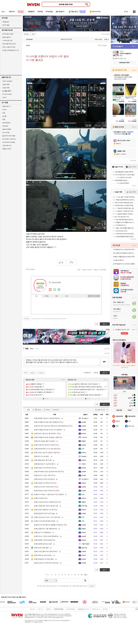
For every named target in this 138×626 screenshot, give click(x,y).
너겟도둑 (84, 437)
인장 (36, 296)
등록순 (31, 348)
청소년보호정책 (70, 609)
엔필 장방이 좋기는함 (43, 460)
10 (81, 574)
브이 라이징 (5, 132)
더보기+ (63, 379)
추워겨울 (84, 506)
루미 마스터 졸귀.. (41, 456)
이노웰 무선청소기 (118, 260)
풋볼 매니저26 (6, 148)
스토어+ (134, 70)
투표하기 (124, 333)
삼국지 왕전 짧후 (41, 547)
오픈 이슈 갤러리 (7, 81)
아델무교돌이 (86, 544)
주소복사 (26, 318)
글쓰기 (105, 404)
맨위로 (96, 372)
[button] (43, 398)
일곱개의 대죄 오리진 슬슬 (44, 513)
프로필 (46, 296)
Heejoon (84, 456)
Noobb (84, 464)
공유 (78, 269)
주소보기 (26, 34)
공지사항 (105, 609)
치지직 (4, 109)
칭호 (67, 296)
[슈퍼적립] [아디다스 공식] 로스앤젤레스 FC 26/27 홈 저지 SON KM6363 (124, 264)
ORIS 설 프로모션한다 (43, 555)
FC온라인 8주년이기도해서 (44, 445)
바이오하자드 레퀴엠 (8, 142)
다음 (85, 574)
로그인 (126, 12)
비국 (83, 449)
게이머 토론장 (106, 34)
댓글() (104, 45)
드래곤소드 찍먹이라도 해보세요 (46, 563)
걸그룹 (4, 116)
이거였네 (39, 498)
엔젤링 (84, 441)
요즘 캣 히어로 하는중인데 (44, 479)
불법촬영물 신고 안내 (83, 609)
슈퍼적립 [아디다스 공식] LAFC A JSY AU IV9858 (124, 249)
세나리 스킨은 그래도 (43, 475)
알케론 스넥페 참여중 (43, 540)
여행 (3, 119)
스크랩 (83, 269)
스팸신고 (96, 269)
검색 (85, 580)
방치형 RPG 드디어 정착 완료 (45, 449)
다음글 (32, 373)
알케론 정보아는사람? (43, 544)
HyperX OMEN (6, 129)
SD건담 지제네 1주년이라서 (45, 490)
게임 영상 (5, 126)
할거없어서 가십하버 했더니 (45, 464)
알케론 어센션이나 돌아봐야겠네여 (47, 418)
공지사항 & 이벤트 (7, 34)
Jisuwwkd (28, 39)
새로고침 (107, 348)
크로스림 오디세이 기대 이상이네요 (47, 517)
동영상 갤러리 (6, 37)
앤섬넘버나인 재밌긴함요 (44, 559)
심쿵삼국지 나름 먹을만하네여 (45, 528)
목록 (99, 45)
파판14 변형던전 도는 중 (43, 509)
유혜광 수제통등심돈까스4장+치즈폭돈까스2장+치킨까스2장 (124, 256)
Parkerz (84, 433)
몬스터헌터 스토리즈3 (9, 139)
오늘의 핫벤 (5, 84)
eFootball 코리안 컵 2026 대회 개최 (47, 471)
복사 (33, 34)
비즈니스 (40, 609)
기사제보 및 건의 (7, 40)
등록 (104, 361)
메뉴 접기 (94, 296)
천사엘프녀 (85, 418)
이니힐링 (54, 289)
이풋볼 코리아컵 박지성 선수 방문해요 (48, 430)
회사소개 (32, 609)
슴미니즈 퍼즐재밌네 (42, 532)
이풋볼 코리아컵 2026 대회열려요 (46, 422)
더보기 (59, 289)
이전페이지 (87, 372)
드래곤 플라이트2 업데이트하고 (46, 551)
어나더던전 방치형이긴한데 (44, 521)
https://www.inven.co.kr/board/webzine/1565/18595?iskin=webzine (49, 318)
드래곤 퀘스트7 (7, 145)
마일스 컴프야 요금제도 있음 (45, 452)
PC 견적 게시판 (7, 94)
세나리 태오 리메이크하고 (44, 487)
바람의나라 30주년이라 (43, 468)
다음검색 (91, 586)
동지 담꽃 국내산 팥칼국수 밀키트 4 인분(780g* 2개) (124, 253)
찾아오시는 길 (96, 609)
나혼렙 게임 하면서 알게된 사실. (46, 506)
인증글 (39, 410)
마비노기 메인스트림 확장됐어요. (46, 536)
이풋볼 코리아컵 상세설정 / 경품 (46, 437)
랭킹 (56, 296)
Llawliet (84, 422)
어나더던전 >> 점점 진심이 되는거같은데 (49, 494)
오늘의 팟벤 (5, 87)
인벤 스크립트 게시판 (8, 47)
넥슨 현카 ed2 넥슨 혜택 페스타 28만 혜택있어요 (51, 426)
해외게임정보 (6, 122)
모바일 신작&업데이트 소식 (10, 50)
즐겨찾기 (56, 410)
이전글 (40, 373)
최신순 (37, 348)
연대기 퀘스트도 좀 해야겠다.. (45, 433)
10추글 (48, 410)
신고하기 (89, 269)
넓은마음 (84, 547)
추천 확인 (103, 269)
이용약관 (48, 609)
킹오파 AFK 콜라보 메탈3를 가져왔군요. (48, 525)
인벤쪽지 (50, 289)
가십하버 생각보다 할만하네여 (45, 502)
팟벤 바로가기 (6, 106)
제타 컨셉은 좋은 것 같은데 (44, 441)
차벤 (3, 113)
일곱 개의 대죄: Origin (8, 135)
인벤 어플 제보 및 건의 (9, 43)
